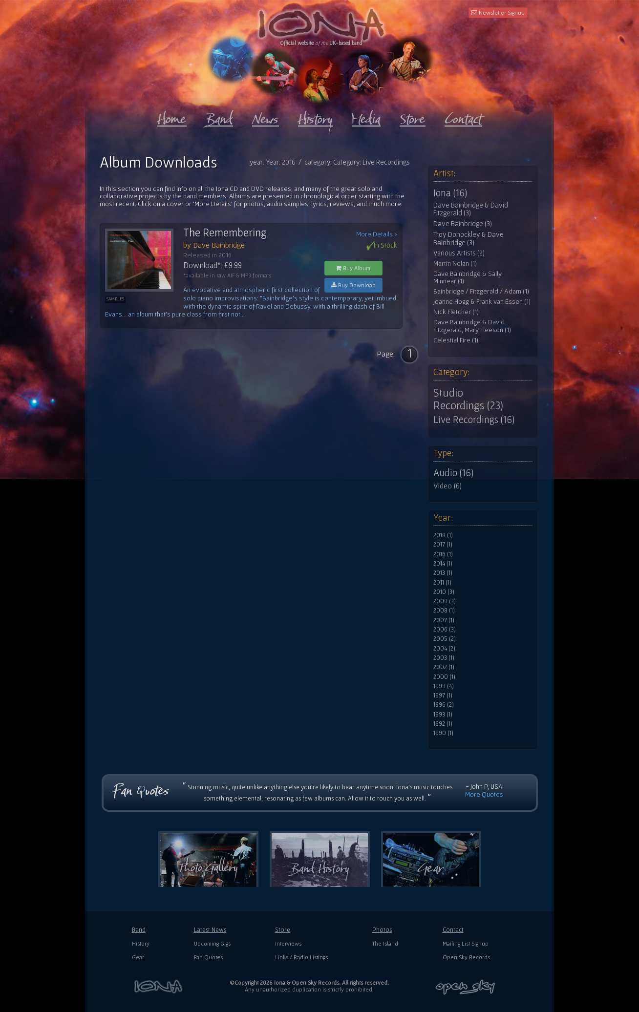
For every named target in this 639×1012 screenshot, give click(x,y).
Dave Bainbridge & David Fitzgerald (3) (470, 209)
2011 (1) (442, 582)
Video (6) (447, 485)
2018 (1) (443, 535)
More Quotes (484, 794)
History (140, 943)
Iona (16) (450, 193)
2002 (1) (443, 667)
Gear (138, 957)
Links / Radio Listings (301, 957)
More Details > (376, 234)
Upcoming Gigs (212, 943)
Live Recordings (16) (473, 419)
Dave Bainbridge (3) (462, 224)
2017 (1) (442, 544)
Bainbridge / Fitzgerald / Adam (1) (481, 291)
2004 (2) (444, 648)
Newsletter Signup (498, 12)
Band (139, 929)
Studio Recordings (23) (468, 399)
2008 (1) (444, 610)
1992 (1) (442, 723)
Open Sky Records (466, 957)
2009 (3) (444, 601)
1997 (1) (442, 695)
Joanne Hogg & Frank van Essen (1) (482, 301)
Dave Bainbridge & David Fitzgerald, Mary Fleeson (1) (472, 326)
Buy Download (353, 285)
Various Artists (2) (459, 253)
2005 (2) (444, 638)
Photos (382, 929)
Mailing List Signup (466, 943)
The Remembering (225, 232)
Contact (453, 929)
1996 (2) (443, 704)
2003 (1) (443, 657)
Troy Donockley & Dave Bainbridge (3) (468, 239)
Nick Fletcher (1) (456, 312)
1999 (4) (443, 686)
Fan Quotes (208, 957)
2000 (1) (444, 677)
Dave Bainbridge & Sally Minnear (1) (467, 277)
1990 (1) (443, 733)
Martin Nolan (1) (455, 263)
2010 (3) (443, 592)
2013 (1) (442, 572)
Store (282, 929)
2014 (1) (442, 563)
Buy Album (353, 268)
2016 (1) (443, 554)
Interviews (288, 943)
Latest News (210, 929)
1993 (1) (442, 714)
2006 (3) (444, 629)
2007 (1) (443, 620)
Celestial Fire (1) (455, 340)
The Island (385, 943)
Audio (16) (453, 472)
